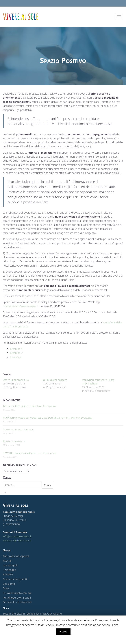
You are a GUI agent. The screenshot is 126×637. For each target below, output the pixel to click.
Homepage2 (10, 565)
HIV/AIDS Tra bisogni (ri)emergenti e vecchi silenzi (29, 453)
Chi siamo (9, 583)
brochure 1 (16, 349)
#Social (7, 560)
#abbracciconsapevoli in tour (18, 429)
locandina (15, 357)
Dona (6, 588)
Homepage (9, 570)
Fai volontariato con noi (17, 593)
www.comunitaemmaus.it (17, 540)
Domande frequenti (15, 579)
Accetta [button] (63, 631)
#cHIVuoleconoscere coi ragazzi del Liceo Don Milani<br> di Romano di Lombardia (47, 417)
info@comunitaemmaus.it (17, 536)
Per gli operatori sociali (17, 597)
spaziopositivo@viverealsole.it (20, 306)
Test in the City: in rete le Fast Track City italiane (29, 406)
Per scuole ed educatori (17, 602)
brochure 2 (16, 353)
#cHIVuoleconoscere (54, 380)
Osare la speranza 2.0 (16, 380)
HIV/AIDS (8, 574)
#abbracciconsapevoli (14, 441)
